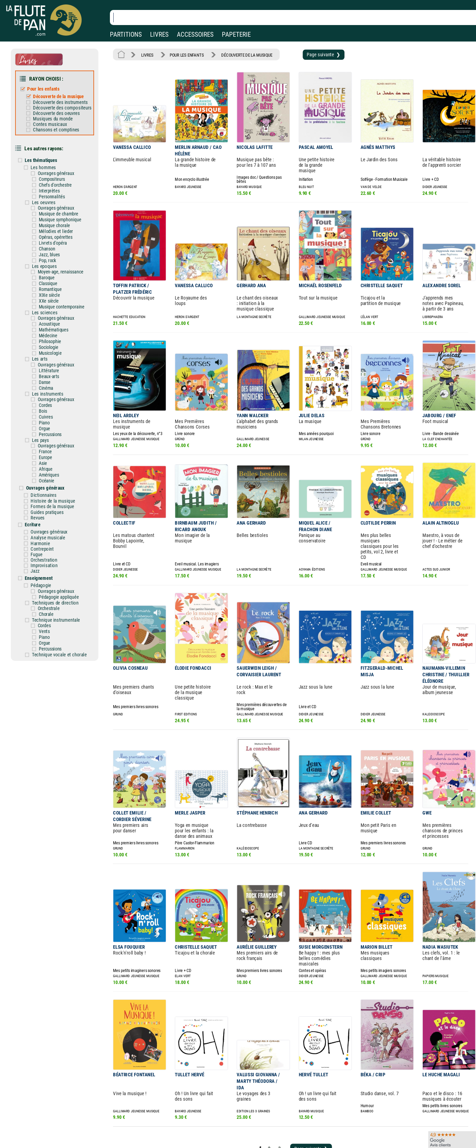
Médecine (52, 320)
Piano (49, 402)
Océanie (51, 456)
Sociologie (53, 330)
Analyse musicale (52, 511)
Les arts (44, 341)
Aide (211, 1134)
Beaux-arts (53, 358)
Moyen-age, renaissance (64, 259)
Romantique (55, 276)
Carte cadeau (219, 1144)
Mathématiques (58, 314)
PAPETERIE (236, 34)
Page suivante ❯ (313, 54)
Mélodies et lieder (60, 221)
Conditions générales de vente (164, 1144)
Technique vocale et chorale (63, 621)
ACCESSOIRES (195, 34)
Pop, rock (52, 248)
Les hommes (48, 160)
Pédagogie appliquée (63, 567)
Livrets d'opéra (57, 232)
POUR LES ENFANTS (184, 54)
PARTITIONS (126, 34)
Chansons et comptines (60, 125)
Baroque (51, 265)
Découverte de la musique (62, 93)
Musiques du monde (57, 114)
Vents (49, 599)
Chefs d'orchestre (59, 177)
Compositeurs (56, 171)
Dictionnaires (48, 470)
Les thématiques (46, 153)
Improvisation (48, 537)
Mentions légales (145, 1134)
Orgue (49, 407)
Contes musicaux (54, 119)
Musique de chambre (62, 204)
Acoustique (54, 309)
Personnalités (56, 188)
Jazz (40, 542)
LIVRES (159, 34)
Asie (48, 440)
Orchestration (48, 532)
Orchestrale (53, 577)
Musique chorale (58, 215)
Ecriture (38, 498)
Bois (48, 391)
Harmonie (45, 516)
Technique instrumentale (60, 588)
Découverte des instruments (64, 99)
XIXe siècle (54, 281)
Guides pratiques (51, 486)
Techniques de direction (59, 572)
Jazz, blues (54, 243)
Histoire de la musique (57, 476)
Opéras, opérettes (60, 226)
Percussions (55, 412)
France (50, 429)
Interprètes (54, 182)
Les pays (45, 418)
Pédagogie (45, 556)
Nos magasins (53, 1134)
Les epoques (49, 254)
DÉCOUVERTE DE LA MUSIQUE (240, 54)
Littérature (53, 352)
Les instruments (52, 374)
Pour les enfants (48, 86)
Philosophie (54, 325)
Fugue (41, 526)
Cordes (50, 385)
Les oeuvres (48, 194)
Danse (49, 363)
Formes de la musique (56, 481)
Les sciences (49, 298)
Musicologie (55, 336)
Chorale (51, 583)
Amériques (53, 451)
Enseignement (44, 549)
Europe (50, 434)
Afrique (50, 445)
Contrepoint (47, 521)
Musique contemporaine (65, 292)
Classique (52, 270)
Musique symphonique (64, 210)
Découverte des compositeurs (66, 104)
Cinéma (50, 369)
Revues (42, 492)
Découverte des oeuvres (60, 109)
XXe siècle (53, 287)
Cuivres (50, 396)
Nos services (51, 1144)
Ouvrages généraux (60, 166)
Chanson (51, 237)
